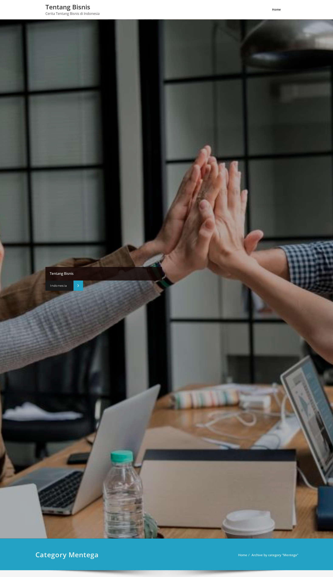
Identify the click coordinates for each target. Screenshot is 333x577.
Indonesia (58, 286)
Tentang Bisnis (67, 7)
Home (276, 9)
